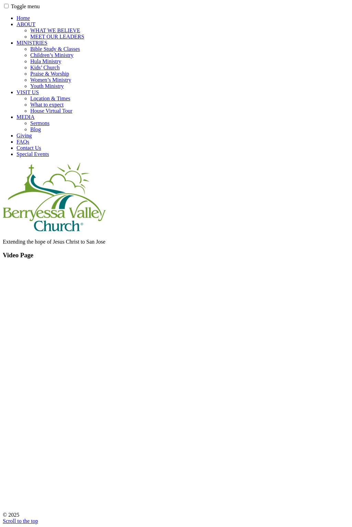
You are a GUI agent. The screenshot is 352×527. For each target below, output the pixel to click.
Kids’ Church (44, 67)
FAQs (22, 142)
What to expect (47, 105)
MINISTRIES (31, 43)
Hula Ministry (45, 61)
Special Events (32, 154)
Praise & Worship (49, 74)
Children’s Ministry (52, 55)
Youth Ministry (47, 86)
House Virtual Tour (51, 111)
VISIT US (27, 92)
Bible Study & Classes (55, 49)
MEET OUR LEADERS (57, 37)
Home (23, 18)
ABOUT (25, 24)
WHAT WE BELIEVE (55, 30)
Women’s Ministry (50, 80)
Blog (35, 129)
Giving (24, 135)
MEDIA (25, 117)
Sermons (40, 123)
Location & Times (50, 98)
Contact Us (28, 148)
